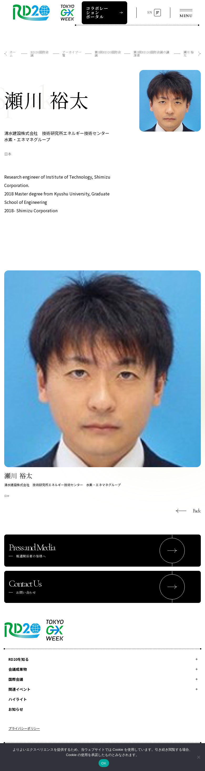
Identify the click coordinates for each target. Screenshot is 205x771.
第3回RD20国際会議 (108, 53)
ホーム (12, 53)
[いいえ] (198, 757)
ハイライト (17, 699)
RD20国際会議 (39, 53)
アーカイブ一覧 (71, 53)
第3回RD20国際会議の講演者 (151, 53)
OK (103, 763)
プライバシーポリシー (24, 728)
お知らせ (15, 709)
